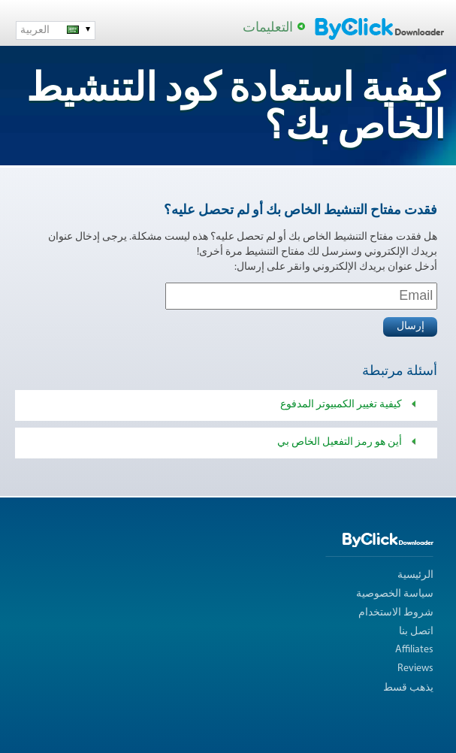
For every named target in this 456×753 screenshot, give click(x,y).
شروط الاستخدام (395, 612)
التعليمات (268, 28)
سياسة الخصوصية (394, 594)
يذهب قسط (408, 688)
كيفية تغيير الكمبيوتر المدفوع (341, 404)
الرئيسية (415, 575)
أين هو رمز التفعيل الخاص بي (339, 442)
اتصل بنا (416, 631)
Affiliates (414, 649)
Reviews (415, 668)
